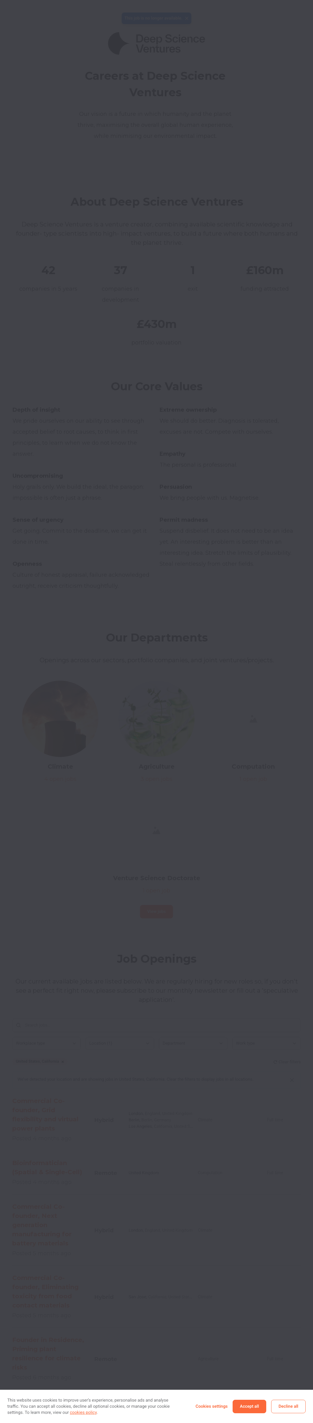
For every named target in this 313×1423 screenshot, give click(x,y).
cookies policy (83, 1412)
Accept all (249, 1406)
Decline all (288, 1406)
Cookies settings (212, 1406)
